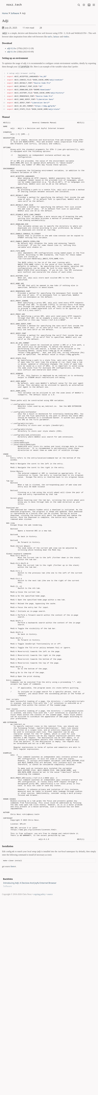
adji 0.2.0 (11, 48)
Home (5, 13)
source (50, 1085)
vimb (66, 36)
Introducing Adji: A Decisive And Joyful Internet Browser (29, 1074)
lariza (56, 36)
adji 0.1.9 (11, 51)
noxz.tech (16, 5)
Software (15, 13)
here (13, 1057)
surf (50, 36)
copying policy (39, 1085)
